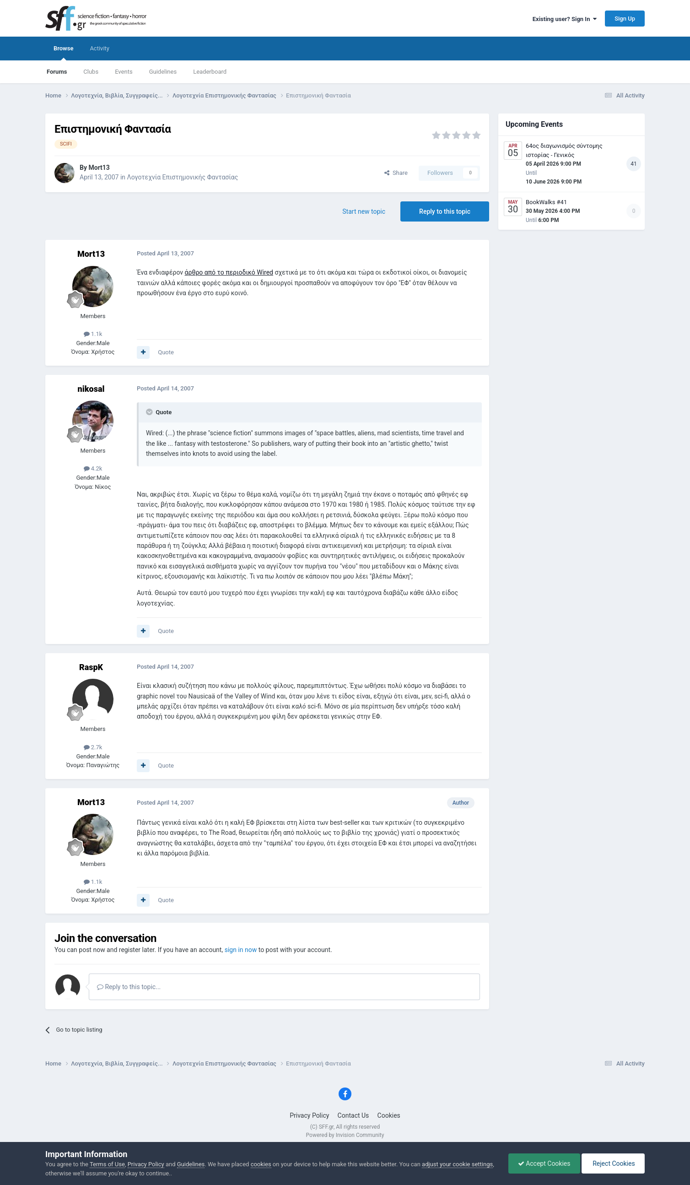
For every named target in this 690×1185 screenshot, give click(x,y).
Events (123, 71)
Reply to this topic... (129, 986)
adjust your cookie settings (457, 1164)
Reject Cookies (613, 1163)
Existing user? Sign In (565, 19)
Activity (99, 48)
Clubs (90, 71)
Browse (63, 52)
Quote (166, 352)
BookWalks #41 (546, 202)
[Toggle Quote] (150, 412)
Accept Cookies (544, 1163)
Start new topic (363, 211)
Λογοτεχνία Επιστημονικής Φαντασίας (182, 177)
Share (396, 172)
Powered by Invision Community (345, 1135)
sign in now (241, 949)
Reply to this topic (444, 211)
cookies (261, 1164)
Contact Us (353, 1115)
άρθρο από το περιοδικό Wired (229, 272)
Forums (57, 71)
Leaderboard (209, 71)
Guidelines (163, 71)
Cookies (388, 1115)
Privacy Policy (309, 1115)
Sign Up (625, 18)
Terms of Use (107, 1164)
